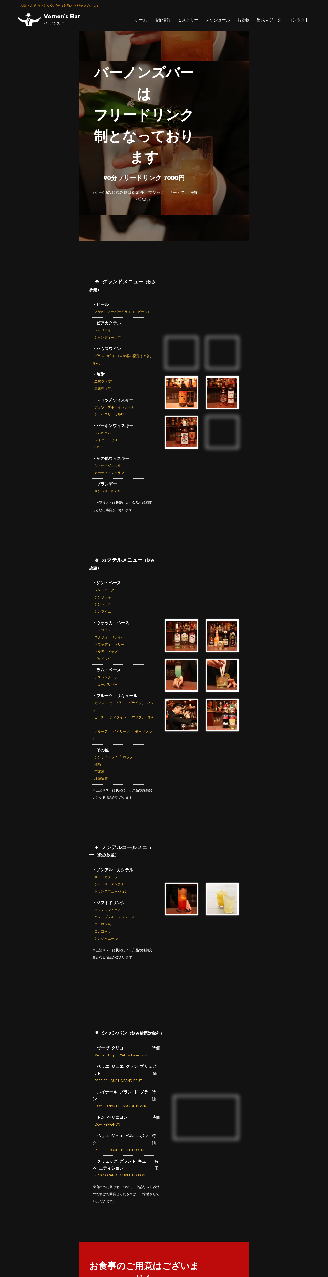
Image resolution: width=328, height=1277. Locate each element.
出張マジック (269, 19)
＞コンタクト (257, 1216)
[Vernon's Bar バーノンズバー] (49, 20)
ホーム (141, 19)
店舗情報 (162, 19)
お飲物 (243, 19)
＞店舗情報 (94, 1216)
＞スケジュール (160, 1216)
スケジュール (218, 19)
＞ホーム (67, 1216)
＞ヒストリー (124, 1216)
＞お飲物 (191, 1216)
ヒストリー (188, 19)
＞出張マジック (222, 1216)
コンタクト (299, 19)
